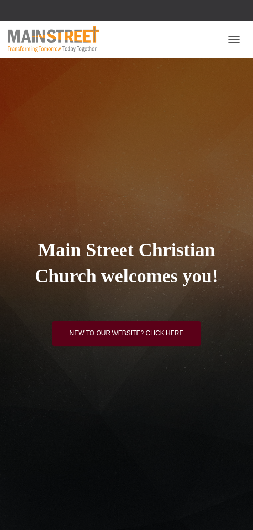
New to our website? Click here (127, 333)
